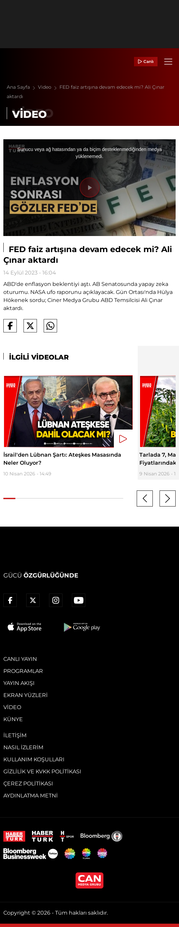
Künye (13, 719)
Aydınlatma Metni (30, 795)
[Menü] (168, 61)
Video (48, 87)
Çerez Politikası (28, 783)
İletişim (15, 735)
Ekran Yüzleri (25, 695)
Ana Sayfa (22, 87)
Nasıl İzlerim (23, 747)
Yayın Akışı (19, 683)
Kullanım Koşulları (33, 759)
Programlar (23, 671)
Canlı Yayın (20, 659)
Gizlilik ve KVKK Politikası (42, 771)
